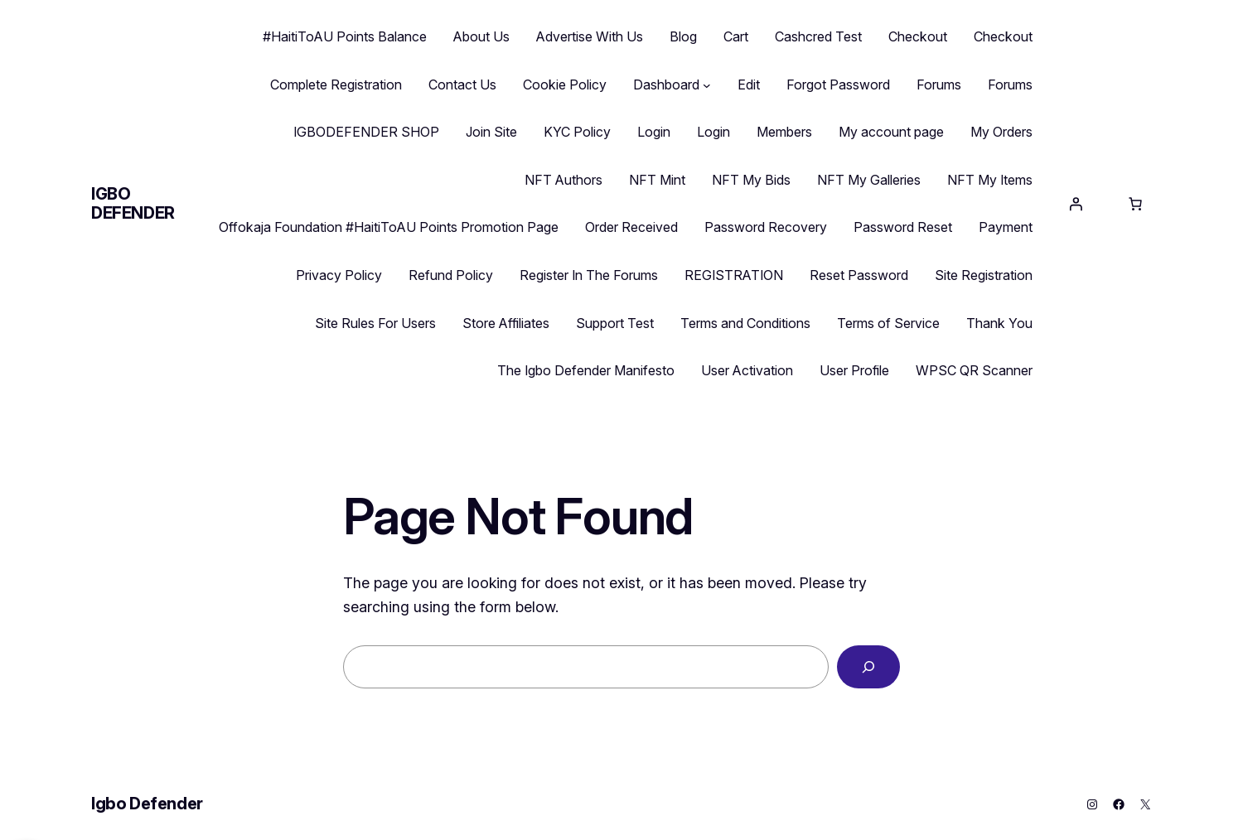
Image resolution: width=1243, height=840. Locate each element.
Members (784, 131)
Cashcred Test (818, 36)
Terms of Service (888, 323)
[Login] (1075, 203)
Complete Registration (336, 84)
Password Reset (903, 227)
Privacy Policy (339, 275)
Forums (939, 84)
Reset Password (859, 275)
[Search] (868, 666)
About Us (481, 36)
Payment (1006, 227)
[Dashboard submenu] (707, 85)
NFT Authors (563, 179)
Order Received (631, 227)
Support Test (615, 323)
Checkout (917, 36)
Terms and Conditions (745, 323)
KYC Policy (577, 131)
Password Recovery (765, 227)
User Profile (854, 370)
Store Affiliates (505, 323)
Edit (749, 84)
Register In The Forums (589, 275)
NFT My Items (990, 179)
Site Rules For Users (375, 323)
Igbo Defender (133, 203)
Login (653, 131)
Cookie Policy (565, 84)
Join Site (491, 131)
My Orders (1001, 131)
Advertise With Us (589, 36)
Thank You (999, 323)
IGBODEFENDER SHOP (366, 131)
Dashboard (666, 84)
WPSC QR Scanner (974, 370)
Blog (683, 36)
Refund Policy (451, 275)
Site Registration (984, 275)
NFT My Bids (751, 179)
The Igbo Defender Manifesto (586, 370)
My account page (891, 131)
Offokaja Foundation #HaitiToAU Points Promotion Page (389, 227)
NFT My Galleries (869, 179)
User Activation (747, 370)
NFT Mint (657, 179)
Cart (735, 36)
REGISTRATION (733, 275)
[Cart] (1135, 203)
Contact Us (462, 84)
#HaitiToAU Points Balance (345, 36)
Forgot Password (838, 84)
